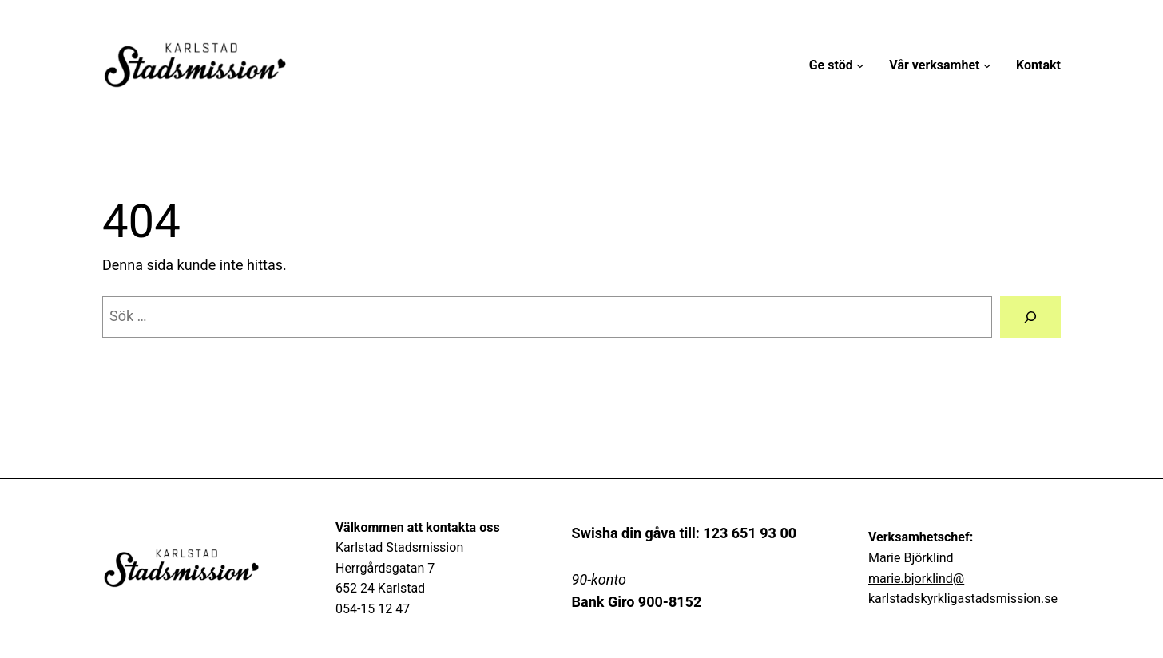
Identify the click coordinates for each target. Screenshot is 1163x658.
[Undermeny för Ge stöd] (860, 65)
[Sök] (1030, 317)
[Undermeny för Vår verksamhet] (987, 65)
